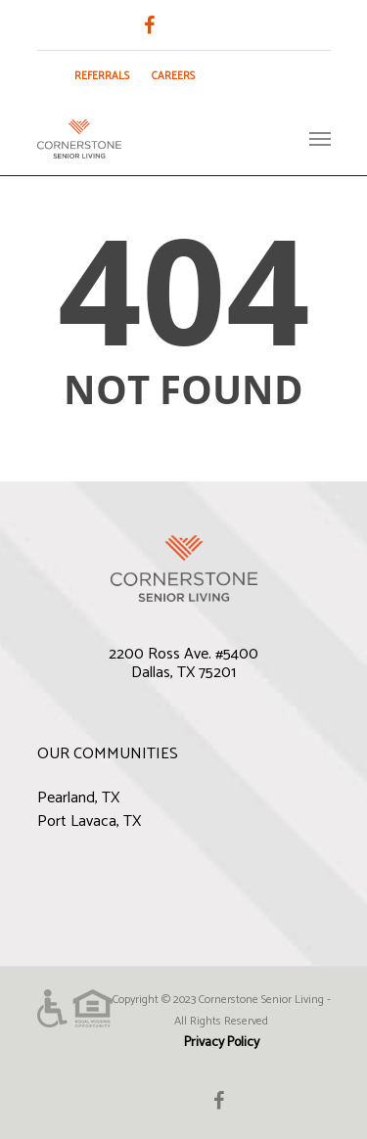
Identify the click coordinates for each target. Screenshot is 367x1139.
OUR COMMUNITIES (107, 754)
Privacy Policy (221, 1042)
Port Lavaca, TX (89, 821)
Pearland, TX (78, 798)
